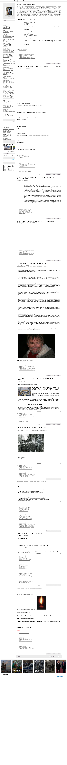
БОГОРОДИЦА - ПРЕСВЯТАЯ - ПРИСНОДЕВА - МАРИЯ (8, 41)
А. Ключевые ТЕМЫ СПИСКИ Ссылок (8, 29)
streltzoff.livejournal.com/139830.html (29, 181)
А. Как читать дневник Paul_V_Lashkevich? (6, 28)
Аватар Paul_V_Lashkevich (9, 11)
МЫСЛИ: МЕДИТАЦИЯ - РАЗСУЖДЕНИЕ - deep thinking (8, 50)
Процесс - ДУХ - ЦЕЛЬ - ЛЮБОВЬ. (31, 12)
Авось (25, 0)
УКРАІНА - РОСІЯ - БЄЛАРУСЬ (23, 257)
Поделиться (58, 63)
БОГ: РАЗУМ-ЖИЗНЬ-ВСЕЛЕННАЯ (8, 39)
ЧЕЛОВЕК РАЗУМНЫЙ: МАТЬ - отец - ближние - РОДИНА (8, 95)
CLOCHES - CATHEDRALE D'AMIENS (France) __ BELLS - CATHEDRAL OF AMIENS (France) (9, 127)
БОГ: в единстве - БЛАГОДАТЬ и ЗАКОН (54, 14)
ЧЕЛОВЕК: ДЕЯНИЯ (6, 109)
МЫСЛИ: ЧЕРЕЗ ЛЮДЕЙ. (7, 51)
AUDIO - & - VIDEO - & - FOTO (23, 165)
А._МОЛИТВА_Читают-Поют (7, 37)
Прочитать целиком (32, 266)
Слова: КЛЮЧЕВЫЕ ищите (7, 81)
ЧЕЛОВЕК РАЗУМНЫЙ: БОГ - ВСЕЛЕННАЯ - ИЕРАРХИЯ (7, 92)
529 (49, 656)
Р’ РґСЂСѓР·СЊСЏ (10, 16)
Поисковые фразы (11, 170)
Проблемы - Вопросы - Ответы (7, 53)
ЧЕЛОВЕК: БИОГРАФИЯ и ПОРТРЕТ (8, 99)
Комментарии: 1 (10, 134)
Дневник (58, 66)
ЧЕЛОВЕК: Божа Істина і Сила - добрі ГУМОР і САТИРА (24, 7)
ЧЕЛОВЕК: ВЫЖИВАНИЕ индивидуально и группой (7, 108)
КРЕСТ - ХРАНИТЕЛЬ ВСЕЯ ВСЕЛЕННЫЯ (36, 13)
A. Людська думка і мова (22, 515)
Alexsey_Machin (26, 266)
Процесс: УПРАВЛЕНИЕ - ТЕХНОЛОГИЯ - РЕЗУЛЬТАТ (7, 65)
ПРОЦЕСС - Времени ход (7, 55)
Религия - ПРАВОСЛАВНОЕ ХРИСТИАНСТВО (7, 72)
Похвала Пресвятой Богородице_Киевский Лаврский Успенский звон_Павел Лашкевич (8, 133)
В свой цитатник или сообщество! (40, 266)
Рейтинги (20, 0)
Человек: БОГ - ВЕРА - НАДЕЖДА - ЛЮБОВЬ (25, 647)
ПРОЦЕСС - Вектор (6, 54)
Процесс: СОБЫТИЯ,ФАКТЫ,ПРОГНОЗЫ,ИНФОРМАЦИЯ (10, 63)
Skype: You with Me (6, 24)
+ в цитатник (27, 180)
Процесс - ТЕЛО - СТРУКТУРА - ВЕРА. (9, 61)
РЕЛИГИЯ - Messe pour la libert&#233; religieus (38, 11)
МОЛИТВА (5, 48)
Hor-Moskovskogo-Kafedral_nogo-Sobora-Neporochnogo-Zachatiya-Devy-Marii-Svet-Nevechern (8, 130)
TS (3, 25)
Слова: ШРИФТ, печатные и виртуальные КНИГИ (7, 86)
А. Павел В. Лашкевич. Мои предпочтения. (7, 35)
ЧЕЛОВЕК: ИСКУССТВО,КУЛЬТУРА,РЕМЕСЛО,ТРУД (9, 111)
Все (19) (14, 121)
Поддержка (54, 0)
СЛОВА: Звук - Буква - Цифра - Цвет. (8, 78)
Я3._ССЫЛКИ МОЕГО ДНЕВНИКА (29, 6)
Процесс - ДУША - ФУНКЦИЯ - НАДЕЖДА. (25, 507)
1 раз (21, 61)
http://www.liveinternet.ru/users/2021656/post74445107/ (25, 594)
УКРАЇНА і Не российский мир (7, 90)
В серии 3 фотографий (11, 151)
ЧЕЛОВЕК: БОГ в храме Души (46, 7)
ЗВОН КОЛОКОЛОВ (6, 44)
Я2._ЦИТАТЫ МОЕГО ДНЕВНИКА (8, 115)
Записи (4, 3)
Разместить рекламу (60, 676)
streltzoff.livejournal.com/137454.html (29, 22)
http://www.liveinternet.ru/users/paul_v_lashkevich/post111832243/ (27, 609)
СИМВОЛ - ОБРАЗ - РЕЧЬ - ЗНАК (8, 76)
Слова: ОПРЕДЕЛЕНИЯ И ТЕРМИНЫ (8, 82)
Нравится (54, 63)
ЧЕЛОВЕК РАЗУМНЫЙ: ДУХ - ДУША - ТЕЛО (40, 8)
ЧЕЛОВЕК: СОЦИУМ (22, 157)
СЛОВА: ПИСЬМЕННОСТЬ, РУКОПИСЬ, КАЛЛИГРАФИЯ (7, 84)
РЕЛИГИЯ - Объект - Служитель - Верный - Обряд (23, 11)
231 (57, 656)
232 (56, 656)
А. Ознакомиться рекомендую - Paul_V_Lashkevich (8, 32)
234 (53, 656)
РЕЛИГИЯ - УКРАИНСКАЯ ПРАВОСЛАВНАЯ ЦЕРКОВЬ (7, 75)
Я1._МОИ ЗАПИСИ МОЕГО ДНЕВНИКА (51, 6)
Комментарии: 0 (9, 128)
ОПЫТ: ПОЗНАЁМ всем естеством (8, 52)
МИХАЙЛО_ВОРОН (27, 430)
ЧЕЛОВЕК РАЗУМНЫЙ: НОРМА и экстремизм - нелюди (8, 97)
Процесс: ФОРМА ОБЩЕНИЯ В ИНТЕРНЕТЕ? (51, 11)
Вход (15, 0)
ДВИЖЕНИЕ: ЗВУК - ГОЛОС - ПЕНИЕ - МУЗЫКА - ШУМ (27, 164)
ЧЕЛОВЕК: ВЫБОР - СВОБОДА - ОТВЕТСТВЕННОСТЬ (8, 107)
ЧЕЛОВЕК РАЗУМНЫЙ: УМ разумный (8, 98)
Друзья (7, 3)
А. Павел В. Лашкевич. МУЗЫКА (8, 36)
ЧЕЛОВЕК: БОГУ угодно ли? (36, 7)
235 (51, 656)
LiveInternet (5, 1)
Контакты (60, 675)
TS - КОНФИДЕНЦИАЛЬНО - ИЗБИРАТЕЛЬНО (7, 27)
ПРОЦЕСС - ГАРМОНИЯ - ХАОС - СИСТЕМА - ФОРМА (8, 57)
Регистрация (12, 0)
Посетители (10, 169)
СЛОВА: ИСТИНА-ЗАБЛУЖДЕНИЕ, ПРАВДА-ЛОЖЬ (30, 10)
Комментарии (11, 3)
